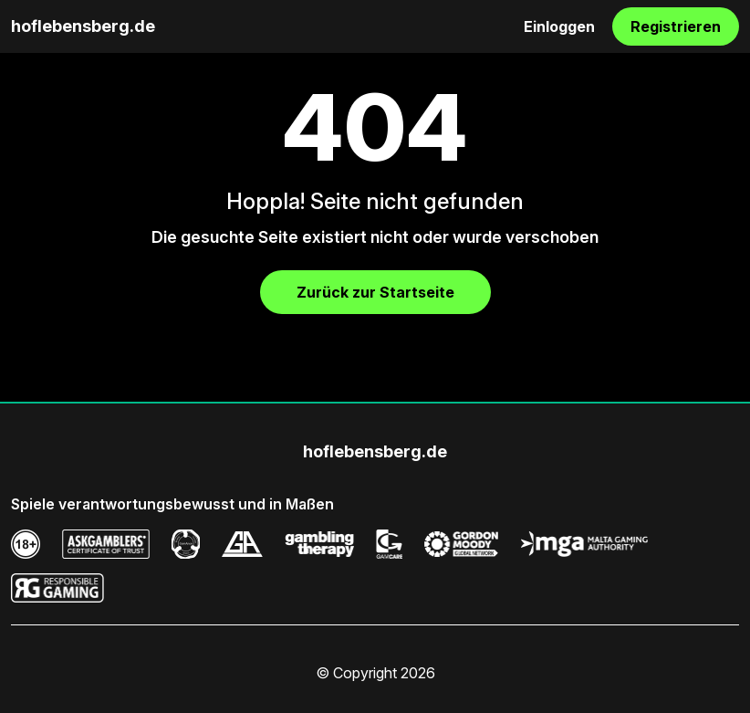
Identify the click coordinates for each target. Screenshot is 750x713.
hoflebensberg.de (83, 26)
